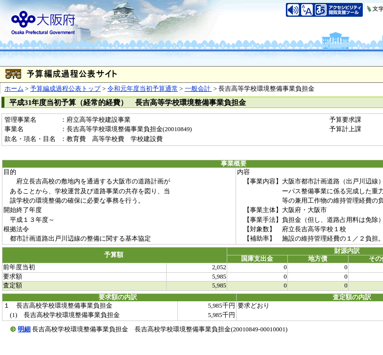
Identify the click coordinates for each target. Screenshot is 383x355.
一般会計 (198, 88)
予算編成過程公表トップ (65, 88)
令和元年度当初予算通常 (142, 88)
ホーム (14, 88)
